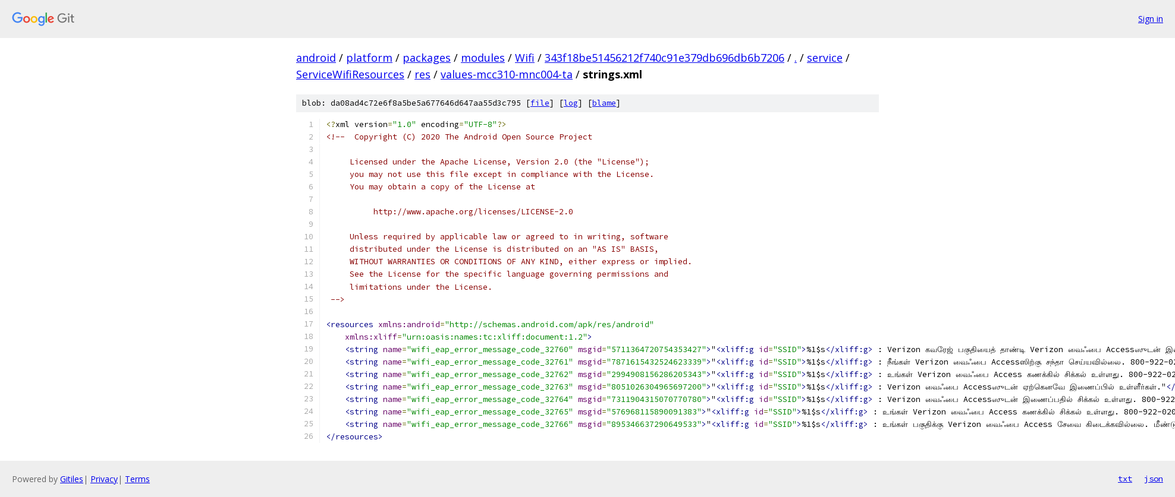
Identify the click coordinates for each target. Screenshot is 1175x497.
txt (1125, 478)
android (316, 57)
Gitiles (71, 479)
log (571, 103)
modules (483, 57)
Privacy (104, 479)
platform (369, 57)
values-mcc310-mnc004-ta (507, 74)
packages (427, 57)
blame (604, 103)
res (422, 74)
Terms (137, 479)
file (539, 103)
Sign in (1150, 18)
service (825, 57)
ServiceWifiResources (350, 74)
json (1153, 478)
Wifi (525, 57)
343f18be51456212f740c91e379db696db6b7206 (664, 57)
